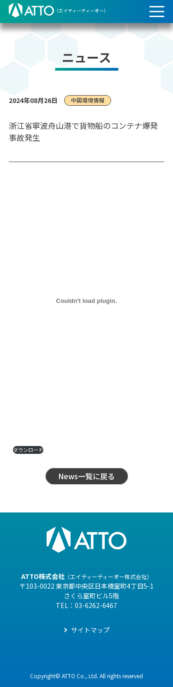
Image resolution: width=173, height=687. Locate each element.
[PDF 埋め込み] (86, 300)
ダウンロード (28, 449)
